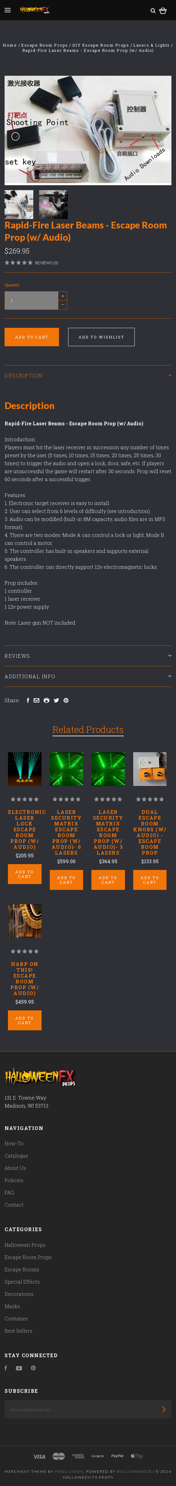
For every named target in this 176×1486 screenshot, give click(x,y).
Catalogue (16, 1155)
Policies (14, 1180)
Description (88, 375)
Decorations (19, 1294)
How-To (14, 1143)
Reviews (88, 656)
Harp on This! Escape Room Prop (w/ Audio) (24, 978)
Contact (14, 1204)
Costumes (16, 1318)
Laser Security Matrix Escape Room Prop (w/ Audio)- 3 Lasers (108, 832)
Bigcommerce (134, 1471)
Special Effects (22, 1281)
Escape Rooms (22, 1269)
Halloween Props (25, 1245)
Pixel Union (69, 1471)
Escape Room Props (28, 1257)
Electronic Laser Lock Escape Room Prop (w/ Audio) (27, 829)
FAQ (9, 1192)
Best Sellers (18, 1330)
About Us (15, 1168)
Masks (12, 1306)
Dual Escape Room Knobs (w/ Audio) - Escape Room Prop (150, 832)
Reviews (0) (46, 263)
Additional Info (88, 676)
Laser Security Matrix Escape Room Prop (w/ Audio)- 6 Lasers (66, 832)
